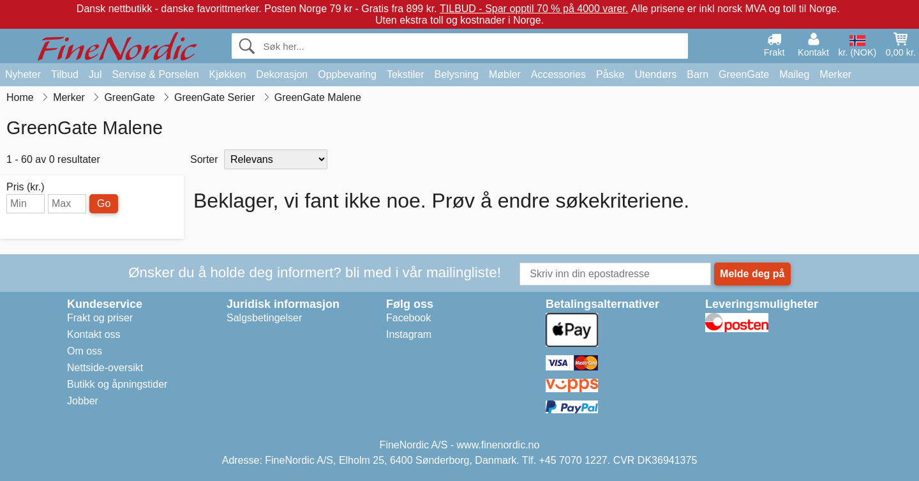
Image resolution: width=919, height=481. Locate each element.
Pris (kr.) (25, 187)
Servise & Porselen (155, 74)
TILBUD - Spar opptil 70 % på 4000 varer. (534, 8)
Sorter (204, 159)
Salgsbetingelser (264, 317)
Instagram (408, 334)
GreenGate (744, 74)
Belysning (457, 74)
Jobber (82, 400)
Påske (610, 74)
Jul (95, 74)
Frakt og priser (100, 317)
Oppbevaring (347, 74)
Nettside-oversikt (105, 367)
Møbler (505, 74)
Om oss (84, 351)
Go (103, 203)
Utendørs (655, 74)
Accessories (558, 74)
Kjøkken (227, 74)
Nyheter (23, 74)
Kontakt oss (94, 334)
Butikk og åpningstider (117, 384)
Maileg (794, 74)
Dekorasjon (282, 74)
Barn (697, 74)
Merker (835, 74)
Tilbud (64, 74)
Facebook (408, 317)
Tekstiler (405, 74)
